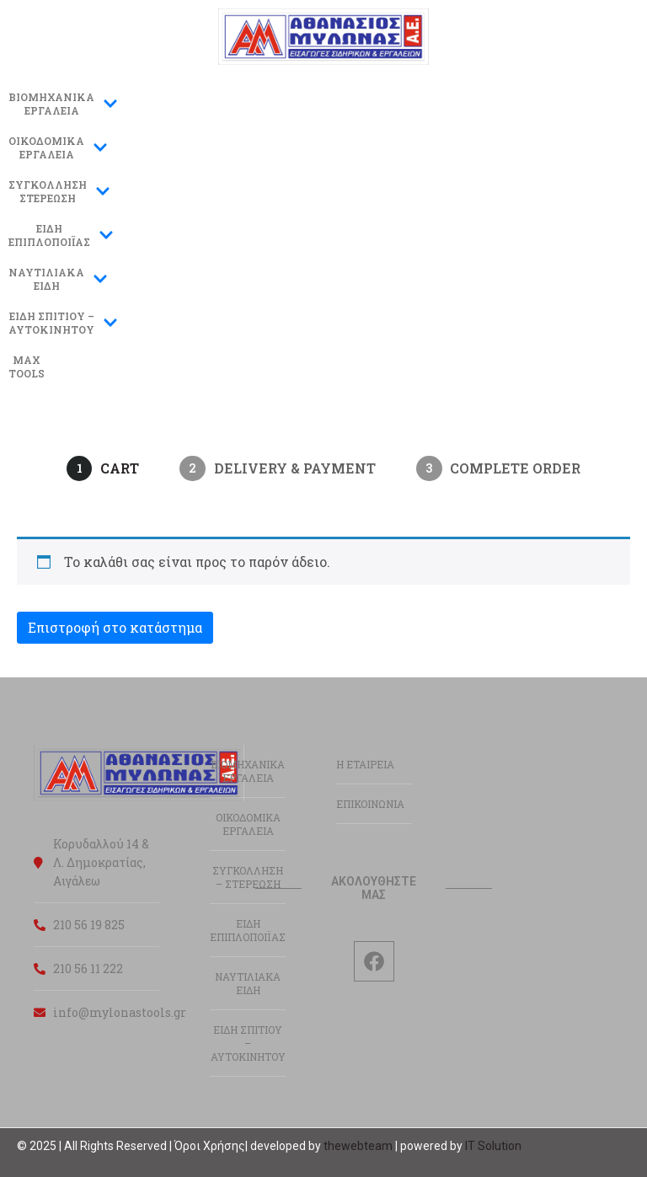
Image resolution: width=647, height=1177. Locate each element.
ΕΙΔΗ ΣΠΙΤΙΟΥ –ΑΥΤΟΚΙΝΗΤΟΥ (63, 322)
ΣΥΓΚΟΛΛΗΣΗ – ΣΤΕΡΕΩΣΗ (247, 877)
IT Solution (493, 1146)
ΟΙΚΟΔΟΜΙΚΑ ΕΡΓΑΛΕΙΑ (248, 824)
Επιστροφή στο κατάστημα (115, 627)
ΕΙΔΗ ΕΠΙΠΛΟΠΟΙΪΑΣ (248, 930)
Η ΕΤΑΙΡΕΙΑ (365, 764)
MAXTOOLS (26, 366)
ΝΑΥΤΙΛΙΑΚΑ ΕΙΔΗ (248, 983)
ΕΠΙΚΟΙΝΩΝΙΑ (370, 804)
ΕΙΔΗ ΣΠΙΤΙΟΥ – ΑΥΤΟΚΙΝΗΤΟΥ (248, 1043)
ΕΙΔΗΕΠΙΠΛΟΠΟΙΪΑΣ (61, 235)
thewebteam (358, 1146)
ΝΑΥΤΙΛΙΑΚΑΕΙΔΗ (58, 278)
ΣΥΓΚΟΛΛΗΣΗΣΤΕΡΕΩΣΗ (59, 191)
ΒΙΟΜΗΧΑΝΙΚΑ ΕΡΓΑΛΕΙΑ (63, 103)
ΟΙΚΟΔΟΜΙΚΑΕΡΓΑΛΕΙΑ (58, 147)
